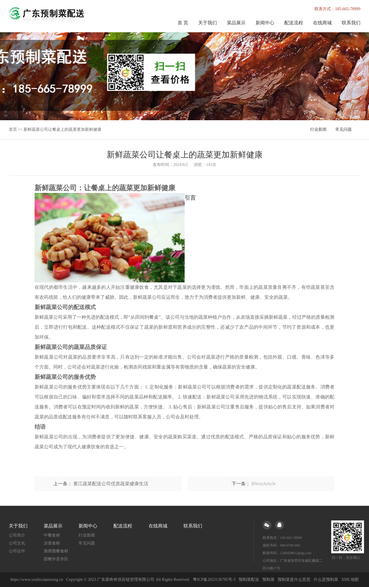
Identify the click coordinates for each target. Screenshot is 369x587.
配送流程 (293, 22)
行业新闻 (318, 129)
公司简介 (17, 535)
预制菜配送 (249, 579)
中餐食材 (52, 535)
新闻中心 (265, 22)
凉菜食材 (52, 543)
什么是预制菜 (326, 579)
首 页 (183, 22)
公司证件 (17, 551)
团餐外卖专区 (56, 559)
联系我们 (351, 22)
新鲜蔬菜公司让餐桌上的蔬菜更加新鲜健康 (62, 129)
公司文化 (17, 543)
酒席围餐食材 (56, 551)
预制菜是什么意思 (294, 579)
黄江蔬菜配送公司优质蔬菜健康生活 (110, 483)
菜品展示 (236, 22)
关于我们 (207, 22)
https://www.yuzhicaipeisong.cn (37, 579)
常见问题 (343, 129)
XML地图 (349, 579)
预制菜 (268, 579)
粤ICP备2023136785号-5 (214, 579)
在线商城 (322, 22)
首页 (13, 129)
